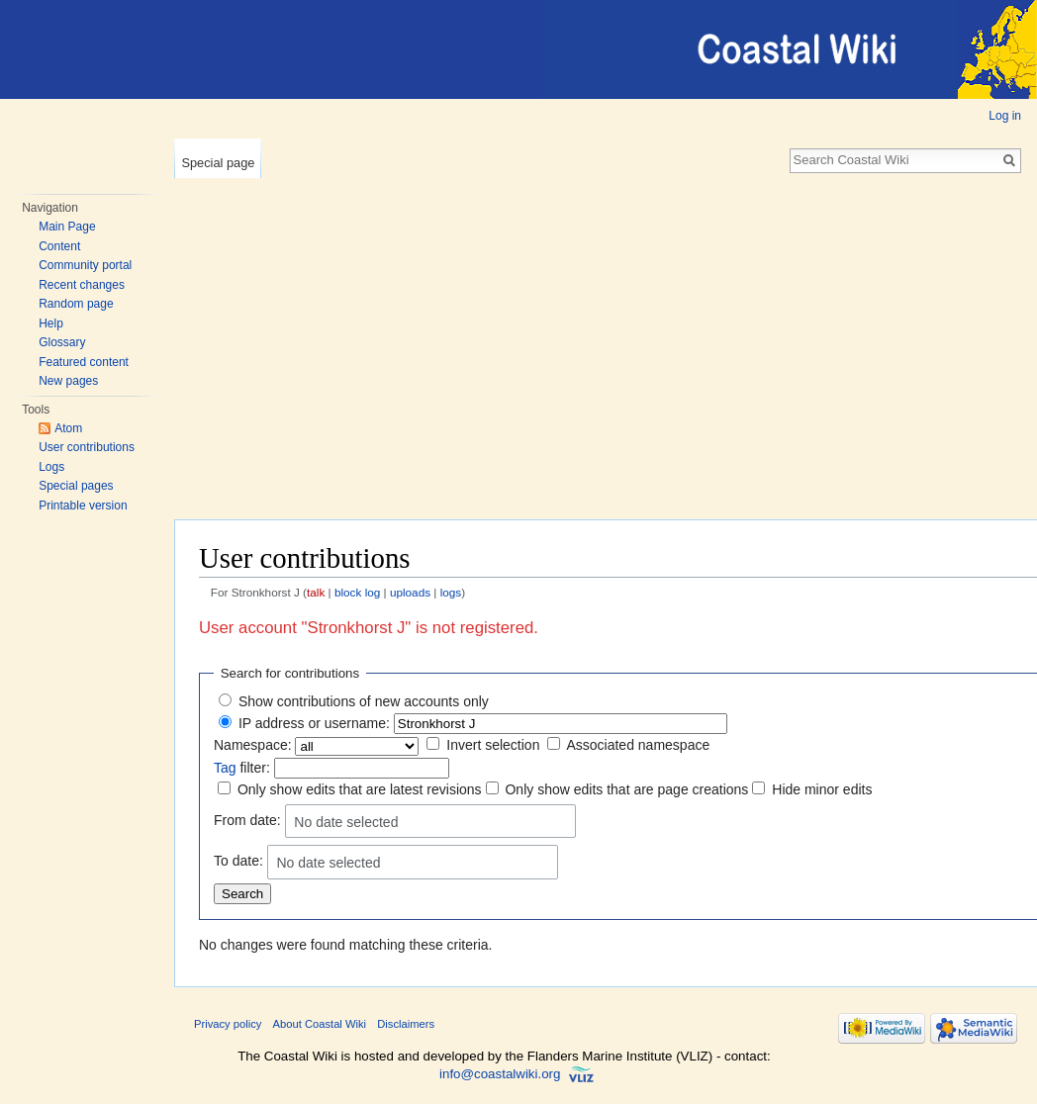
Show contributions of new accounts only (363, 701)
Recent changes (82, 285)
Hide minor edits (822, 789)
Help (51, 323)
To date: (238, 861)
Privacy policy (227, 1024)
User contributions (87, 447)
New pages (68, 381)
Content (59, 246)
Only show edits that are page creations (626, 789)
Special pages (76, 486)
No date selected (346, 822)
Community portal (85, 265)
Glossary (62, 342)
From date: (247, 820)
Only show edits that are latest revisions (359, 789)
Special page (217, 162)
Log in (1005, 116)
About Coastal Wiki (320, 1024)
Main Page (67, 226)
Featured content (84, 362)
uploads (410, 592)
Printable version (83, 505)
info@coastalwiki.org (499, 1073)
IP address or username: (314, 723)
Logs (51, 467)
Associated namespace (637, 745)
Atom (68, 428)
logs (451, 592)
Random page (76, 304)
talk (316, 592)
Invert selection (492, 745)
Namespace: (253, 745)
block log (357, 592)
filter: (242, 768)
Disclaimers (405, 1024)
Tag (225, 768)
